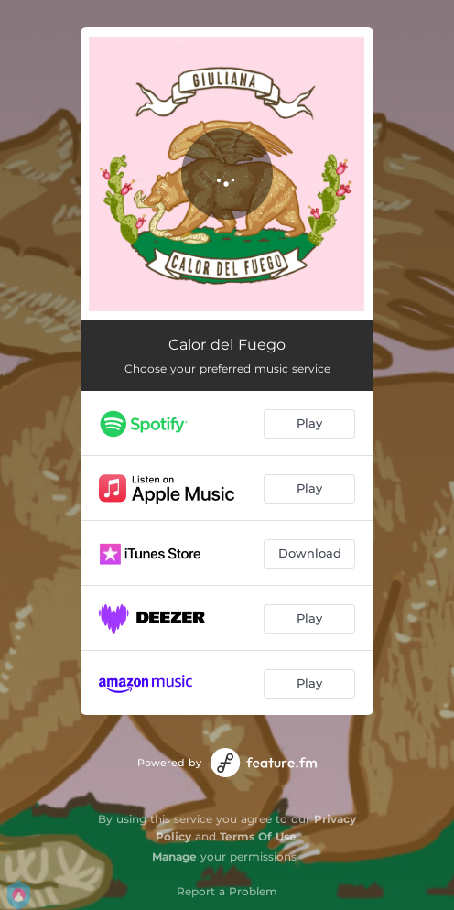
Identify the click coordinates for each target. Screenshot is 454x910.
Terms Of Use (258, 836)
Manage (174, 856)
